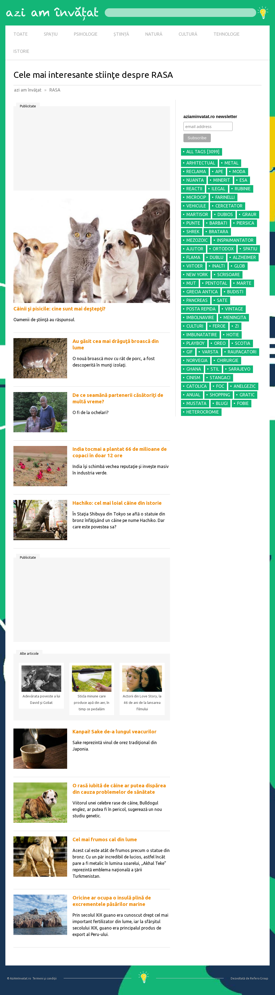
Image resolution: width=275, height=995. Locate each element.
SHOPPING (220, 394)
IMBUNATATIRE (201, 334)
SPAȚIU (51, 34)
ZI (237, 326)
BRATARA (218, 231)
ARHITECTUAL (200, 162)
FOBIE (243, 403)
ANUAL (193, 394)
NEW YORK (197, 274)
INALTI (218, 266)
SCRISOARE (228, 274)
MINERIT (221, 180)
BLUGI (222, 403)
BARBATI (218, 223)
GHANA (193, 369)
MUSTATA (196, 403)
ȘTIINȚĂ (121, 34)
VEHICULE (196, 205)
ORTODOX (223, 248)
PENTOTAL (216, 283)
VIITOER (194, 266)
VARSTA (210, 351)
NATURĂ (153, 34)
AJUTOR (194, 248)
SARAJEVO (239, 369)
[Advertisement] (91, 150)
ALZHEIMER (244, 257)
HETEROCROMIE (202, 411)
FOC (220, 386)
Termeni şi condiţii (44, 978)
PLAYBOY (195, 343)
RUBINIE (243, 188)
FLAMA (193, 257)
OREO (220, 343)
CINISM (193, 377)
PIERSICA (245, 223)
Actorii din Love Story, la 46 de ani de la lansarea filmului (142, 702)
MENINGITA (234, 317)
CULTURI (194, 326)
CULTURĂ (188, 34)
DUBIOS (225, 214)
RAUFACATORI (242, 351)
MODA (239, 171)
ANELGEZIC (245, 386)
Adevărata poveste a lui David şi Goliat (41, 699)
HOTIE (232, 334)
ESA (243, 180)
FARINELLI (225, 197)
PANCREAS (197, 300)
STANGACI (220, 377)
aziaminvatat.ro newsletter (210, 116)
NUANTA (195, 180)
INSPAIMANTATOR (235, 240)
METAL (231, 162)
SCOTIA (242, 343)
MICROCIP (196, 197)
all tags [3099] (202, 151)
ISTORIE (21, 51)
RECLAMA (196, 171)
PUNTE (193, 223)
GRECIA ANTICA (202, 291)
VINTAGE (234, 308)
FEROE (219, 326)
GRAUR (249, 214)
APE (219, 171)
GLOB (239, 266)
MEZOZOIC (197, 240)
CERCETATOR (229, 205)
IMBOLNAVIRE (200, 317)
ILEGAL (218, 188)
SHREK (193, 231)
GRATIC (247, 394)
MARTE (244, 283)
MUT (191, 283)
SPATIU (250, 248)
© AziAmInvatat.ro (19, 978)
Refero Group (259, 978)
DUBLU (216, 257)
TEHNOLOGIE (227, 34)
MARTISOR (197, 214)
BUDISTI (235, 291)
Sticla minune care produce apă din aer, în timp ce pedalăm (91, 702)
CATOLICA (196, 386)
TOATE (20, 34)
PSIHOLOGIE (85, 34)
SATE (222, 300)
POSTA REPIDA (201, 308)
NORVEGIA (197, 360)
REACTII (194, 188)
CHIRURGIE (227, 360)
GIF (189, 351)
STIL (215, 369)
